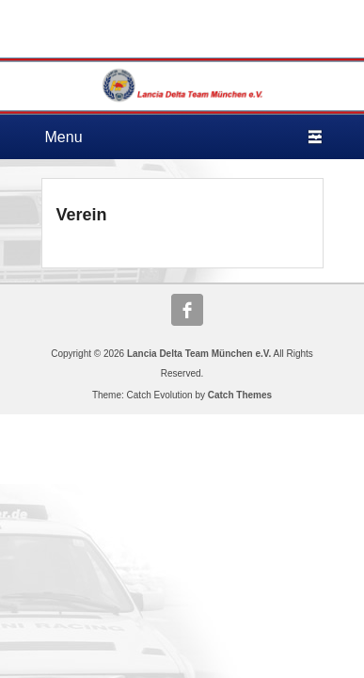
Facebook (187, 310)
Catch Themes (240, 395)
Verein (81, 214)
